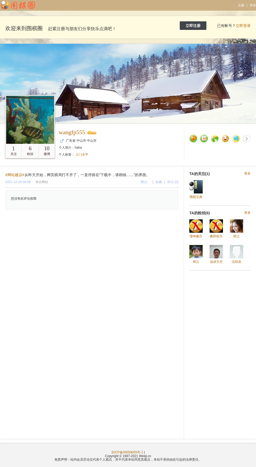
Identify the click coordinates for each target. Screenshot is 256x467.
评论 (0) (172, 182)
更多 (247, 173)
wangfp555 (72, 132)
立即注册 (193, 25)
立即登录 (243, 25)
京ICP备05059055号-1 (127, 452)
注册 (241, 5)
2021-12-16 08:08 (18, 182)
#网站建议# (15, 175)
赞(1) (144, 182)
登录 (253, 5)
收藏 (158, 182)
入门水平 (81, 154)
